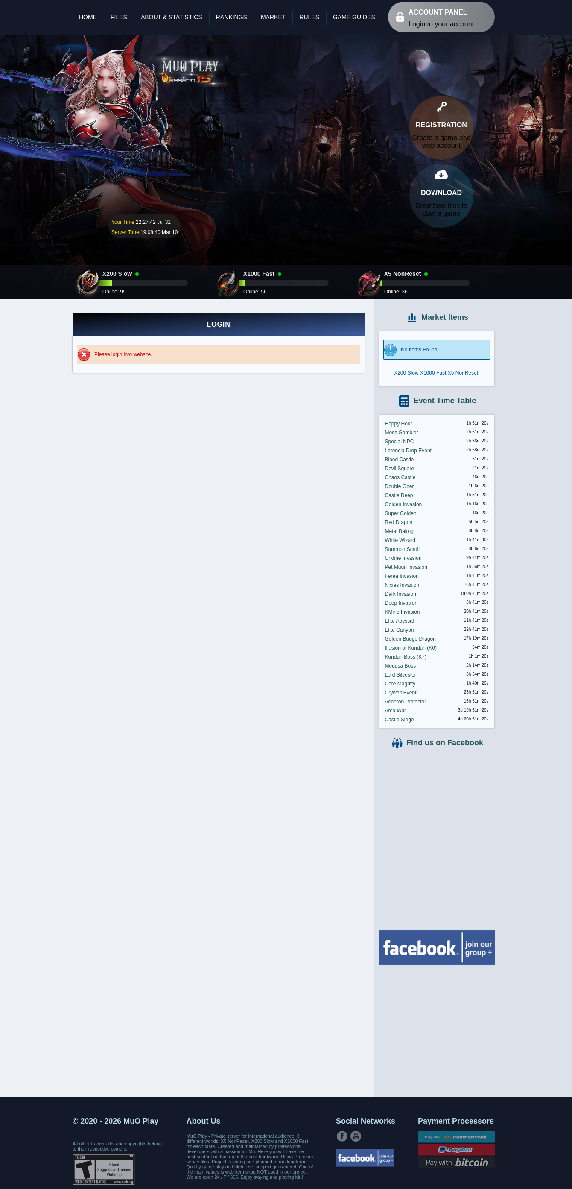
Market (273, 17)
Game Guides (354, 17)
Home (88, 17)
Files (119, 17)
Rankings (231, 17)
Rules (309, 17)
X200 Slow (406, 373)
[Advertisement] (436, 1030)
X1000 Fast (433, 373)
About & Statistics (171, 17)
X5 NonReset (463, 373)
